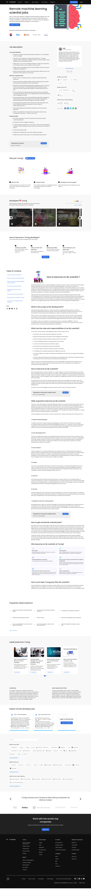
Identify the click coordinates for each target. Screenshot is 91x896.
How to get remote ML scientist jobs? (14, 301)
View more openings (68, 728)
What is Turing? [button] (40, 621)
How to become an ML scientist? (15, 292)
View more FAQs (13, 634)
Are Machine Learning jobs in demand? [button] (70, 614)
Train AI (19, 2)
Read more (17, 675)
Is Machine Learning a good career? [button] (21, 621)
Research (48, 2)
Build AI (26, 2)
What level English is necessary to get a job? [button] (70, 628)
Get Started (74, 2)
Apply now (42, 143)
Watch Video (30, 158)
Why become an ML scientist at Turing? (14, 306)
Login (82, 2)
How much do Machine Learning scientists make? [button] (22, 614)
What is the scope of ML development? (13, 282)
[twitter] (70, 109)
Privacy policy (41, 886)
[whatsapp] (73, 109)
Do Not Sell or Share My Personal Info (63, 886)
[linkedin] (68, 109)
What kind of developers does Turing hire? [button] (71, 621)
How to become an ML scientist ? (15, 278)
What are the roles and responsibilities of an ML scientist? (15, 287)
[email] (76, 109)
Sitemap (23, 886)
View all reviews (78, 205)
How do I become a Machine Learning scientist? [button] (45, 614)
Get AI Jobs (41, 2)
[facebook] (65, 109)
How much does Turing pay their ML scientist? (15, 311)
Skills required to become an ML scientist (15, 296)
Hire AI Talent (33, 2)
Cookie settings (50, 886)
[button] (69, 56)
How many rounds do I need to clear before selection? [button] (45, 628)
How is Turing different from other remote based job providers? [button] (22, 628)
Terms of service (31, 886)
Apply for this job (15, 25)
